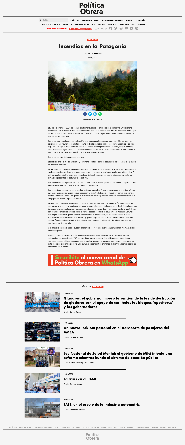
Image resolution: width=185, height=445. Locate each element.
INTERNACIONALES (90, 20)
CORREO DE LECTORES (85, 25)
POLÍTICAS (74, 20)
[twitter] (90, 114)
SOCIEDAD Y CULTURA (50, 25)
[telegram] (95, 114)
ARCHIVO (111, 25)
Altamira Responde (168, 427)
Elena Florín (96, 53)
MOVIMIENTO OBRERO (112, 20)
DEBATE (101, 25)
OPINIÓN (141, 25)
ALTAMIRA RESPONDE (57, 29)
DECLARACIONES (126, 25)
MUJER (129, 20)
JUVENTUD (67, 25)
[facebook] (85, 114)
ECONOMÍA (140, 20)
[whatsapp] (100, 114)
